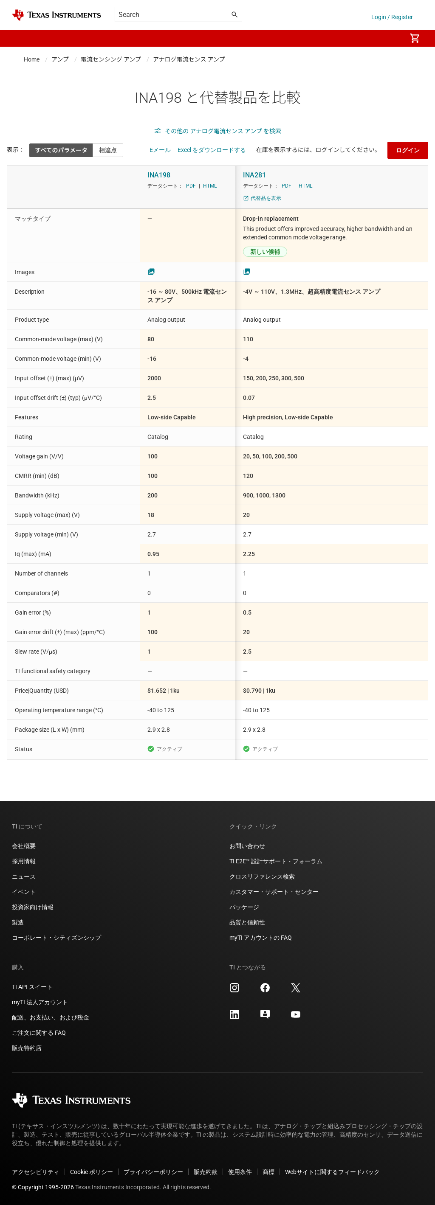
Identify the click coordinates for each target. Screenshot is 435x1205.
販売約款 (206, 1171)
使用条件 (240, 1171)
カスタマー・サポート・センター (274, 891)
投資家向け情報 (33, 907)
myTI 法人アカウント (40, 1002)
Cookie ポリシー (91, 1171)
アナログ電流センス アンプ (189, 59)
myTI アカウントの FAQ (260, 937)
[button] (20, 38)
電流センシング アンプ (111, 59)
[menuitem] (391, 38)
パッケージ (244, 907)
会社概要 (24, 846)
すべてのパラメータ (61, 150)
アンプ (60, 59)
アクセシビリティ (35, 1171)
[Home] (56, 15)
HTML (210, 186)
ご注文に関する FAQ (39, 1032)
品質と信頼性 (247, 922)
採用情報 (24, 861)
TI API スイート (32, 986)
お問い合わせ (247, 846)
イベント (24, 891)
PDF (191, 186)
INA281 (254, 175)
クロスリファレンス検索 (262, 876)
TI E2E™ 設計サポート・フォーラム (275, 861)
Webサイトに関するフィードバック (332, 1171)
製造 (18, 922)
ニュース (24, 876)
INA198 (158, 175)
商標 (268, 1171)
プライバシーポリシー (153, 1171)
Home (32, 59)
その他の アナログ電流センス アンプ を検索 (217, 131)
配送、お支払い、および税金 (50, 1017)
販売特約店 (27, 1048)
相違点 (108, 150)
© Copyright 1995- (43, 1187)
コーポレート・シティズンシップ (56, 937)
